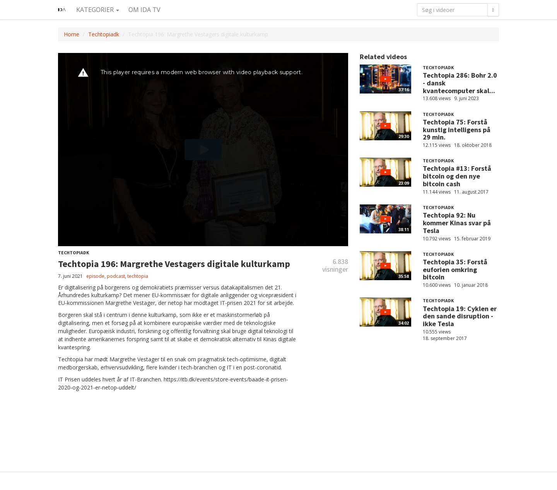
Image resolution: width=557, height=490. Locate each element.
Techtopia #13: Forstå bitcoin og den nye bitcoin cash (457, 176)
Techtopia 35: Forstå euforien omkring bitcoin (455, 269)
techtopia (137, 276)
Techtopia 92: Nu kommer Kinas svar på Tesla (457, 223)
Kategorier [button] (97, 9)
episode (95, 276)
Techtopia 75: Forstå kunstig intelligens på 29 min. (456, 129)
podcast (116, 276)
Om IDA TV (144, 9)
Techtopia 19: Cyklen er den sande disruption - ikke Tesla (460, 316)
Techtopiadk (103, 34)
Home (71, 34)
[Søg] (493, 9)
